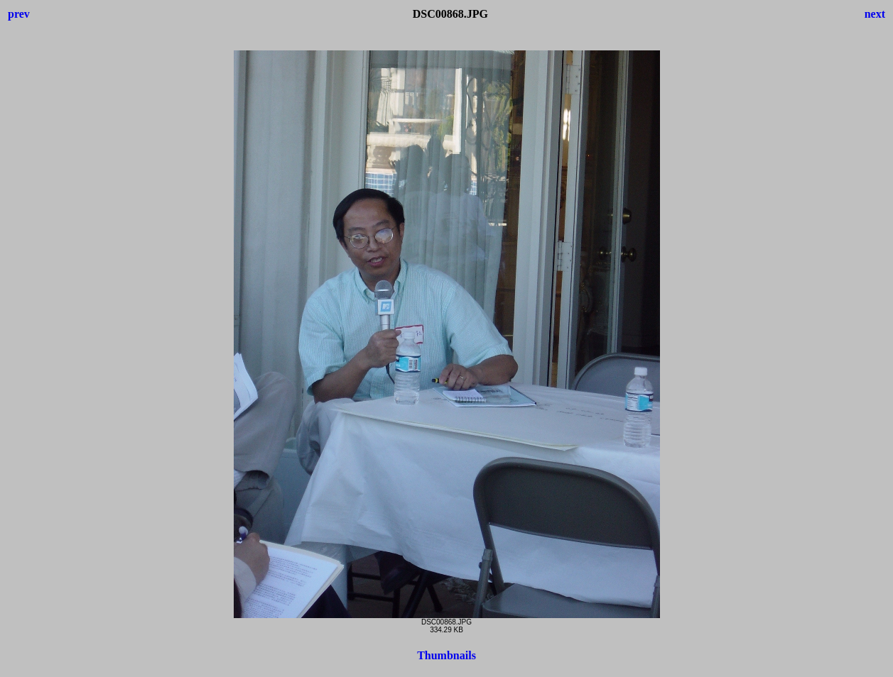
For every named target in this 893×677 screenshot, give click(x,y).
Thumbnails (446, 655)
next (875, 14)
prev (19, 14)
